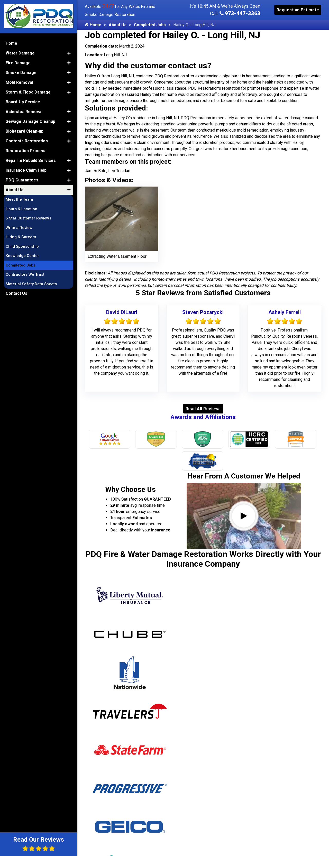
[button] (69, 53)
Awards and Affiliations (203, 417)
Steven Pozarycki (203, 312)
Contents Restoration (27, 141)
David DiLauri (121, 312)
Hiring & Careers (21, 237)
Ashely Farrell (284, 312)
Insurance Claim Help (26, 170)
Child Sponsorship (22, 246)
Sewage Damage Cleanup (30, 121)
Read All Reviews (203, 408)
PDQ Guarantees (22, 180)
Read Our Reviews (38, 844)
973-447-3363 (240, 13)
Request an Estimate (298, 9)
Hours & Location (21, 209)
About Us (117, 24)
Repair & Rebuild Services (31, 160)
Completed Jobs (150, 24)
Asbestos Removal (24, 111)
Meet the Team (19, 199)
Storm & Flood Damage (28, 92)
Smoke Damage (21, 72)
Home (93, 24)
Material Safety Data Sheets (31, 284)
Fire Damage (18, 62)
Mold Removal (19, 82)
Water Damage (20, 53)
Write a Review (19, 227)
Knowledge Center (22, 255)
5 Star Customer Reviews (28, 218)
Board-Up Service (23, 101)
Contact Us (16, 293)
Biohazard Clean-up (24, 131)
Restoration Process (26, 150)
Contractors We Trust (25, 274)
